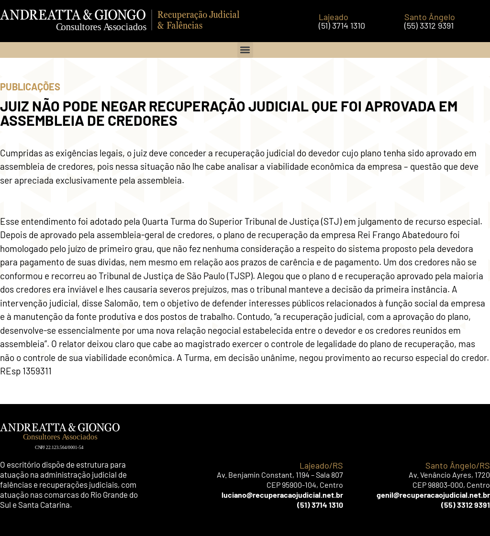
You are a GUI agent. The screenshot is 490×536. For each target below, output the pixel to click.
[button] (245, 50)
